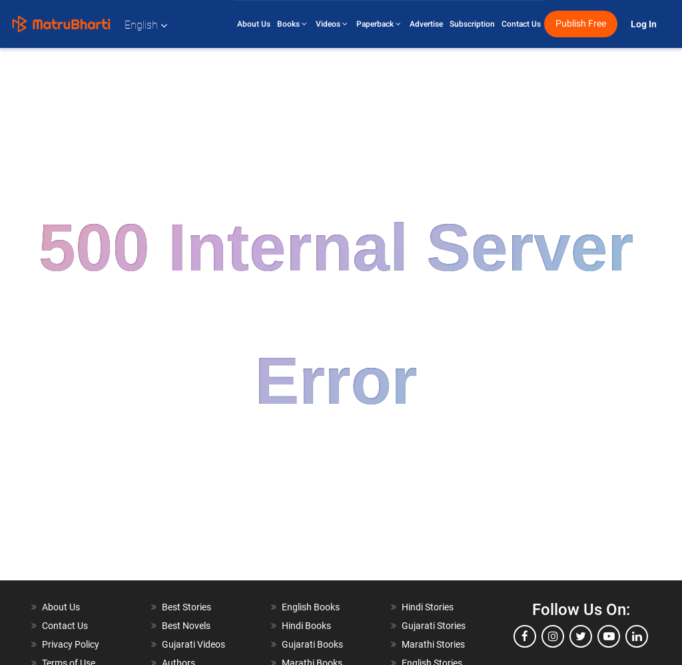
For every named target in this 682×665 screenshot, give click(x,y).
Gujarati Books (312, 644)
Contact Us (521, 24)
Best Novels (186, 625)
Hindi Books (306, 625)
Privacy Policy (70, 644)
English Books (311, 607)
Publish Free (580, 24)
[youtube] (608, 636)
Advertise (426, 24)
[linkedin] (636, 636)
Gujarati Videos (193, 644)
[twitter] (580, 636)
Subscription (472, 24)
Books (293, 24)
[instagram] (552, 636)
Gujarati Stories (434, 625)
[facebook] (524, 636)
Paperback (379, 24)
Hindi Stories (428, 607)
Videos (333, 24)
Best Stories (186, 607)
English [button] (146, 25)
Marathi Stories (433, 644)
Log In (645, 24)
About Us (253, 24)
